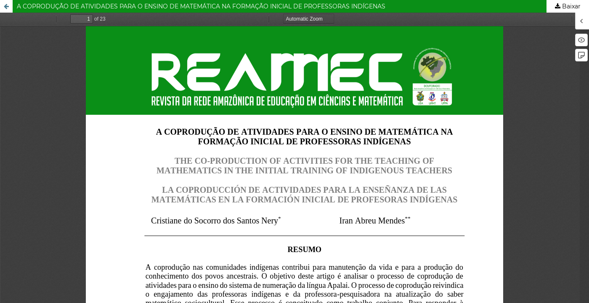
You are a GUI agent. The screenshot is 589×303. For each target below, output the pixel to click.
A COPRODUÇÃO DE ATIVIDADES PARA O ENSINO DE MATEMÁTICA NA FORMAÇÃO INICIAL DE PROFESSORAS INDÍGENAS (201, 6)
